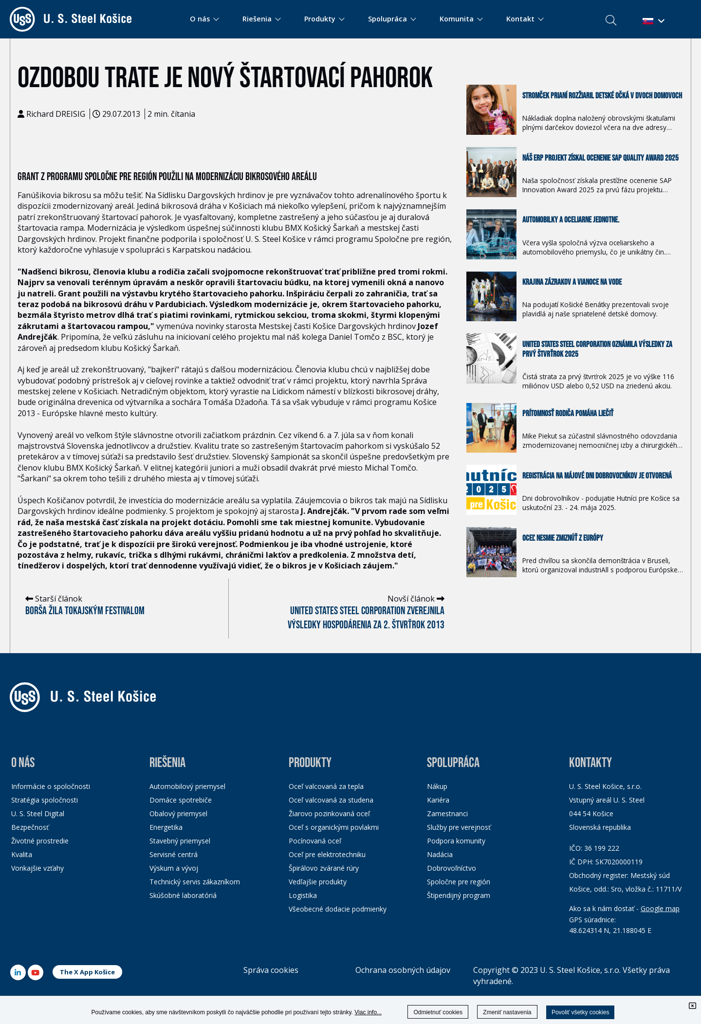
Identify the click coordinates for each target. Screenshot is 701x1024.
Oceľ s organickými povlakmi (334, 827)
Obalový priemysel (178, 813)
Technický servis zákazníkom (194, 881)
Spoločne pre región (458, 881)
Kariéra (438, 800)
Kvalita (21, 854)
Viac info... (368, 1012)
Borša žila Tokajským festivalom (85, 611)
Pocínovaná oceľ (315, 840)
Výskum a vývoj (173, 868)
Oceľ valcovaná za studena (331, 800)
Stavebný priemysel (179, 840)
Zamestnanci (447, 813)
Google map (660, 908)
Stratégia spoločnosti (44, 800)
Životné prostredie (40, 840)
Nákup (437, 786)
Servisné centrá (173, 854)
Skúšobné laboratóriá (183, 895)
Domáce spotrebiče (180, 800)
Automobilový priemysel (187, 786)
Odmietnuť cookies (437, 1012)
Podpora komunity (456, 840)
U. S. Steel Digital (37, 813)
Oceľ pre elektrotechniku (327, 854)
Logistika (303, 895)
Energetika (166, 827)
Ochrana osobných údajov (402, 970)
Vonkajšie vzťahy (37, 868)
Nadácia (440, 854)
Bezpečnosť (30, 827)
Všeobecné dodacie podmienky (338, 909)
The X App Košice (87, 972)
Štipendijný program (458, 895)
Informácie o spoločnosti (50, 786)
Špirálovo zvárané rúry (324, 868)
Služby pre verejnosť (459, 827)
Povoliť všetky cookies (580, 1012)
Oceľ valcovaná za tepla (326, 786)
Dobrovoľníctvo (451, 868)
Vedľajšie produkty (318, 881)
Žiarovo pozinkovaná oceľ (329, 813)
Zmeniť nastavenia (507, 1012)
